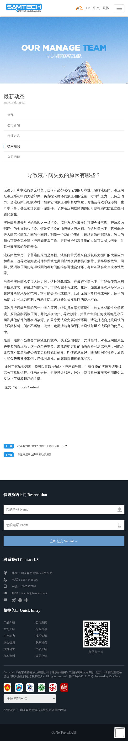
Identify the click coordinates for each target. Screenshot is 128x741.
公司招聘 (13, 157)
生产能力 (9, 635)
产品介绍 (9, 622)
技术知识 (13, 146)
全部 (10, 115)
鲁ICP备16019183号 (81, 676)
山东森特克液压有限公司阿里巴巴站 (43, 710)
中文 (96, 8)
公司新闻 (13, 125)
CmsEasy (114, 676)
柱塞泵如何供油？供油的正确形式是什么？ (42, 445)
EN (88, 8)
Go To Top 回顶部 (63, 732)
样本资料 (9, 656)
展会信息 (9, 642)
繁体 (105, 8)
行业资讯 (13, 136)
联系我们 (41, 642)
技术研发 (9, 649)
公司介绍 (9, 629)
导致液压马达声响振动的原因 (34, 454)
